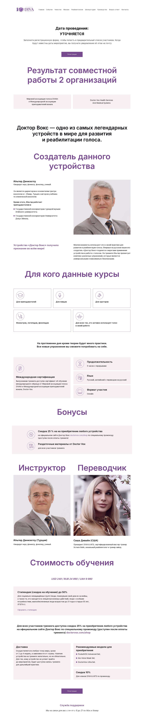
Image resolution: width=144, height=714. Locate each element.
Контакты (125, 10)
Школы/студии (90, 10)
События (49, 10)
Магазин (66, 10)
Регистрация (72, 55)
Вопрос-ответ (114, 10)
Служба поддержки (72, 706)
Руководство (102, 10)
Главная (41, 10)
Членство (58, 10)
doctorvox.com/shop (79, 436)
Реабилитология (77, 10)
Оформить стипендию (27, 611)
